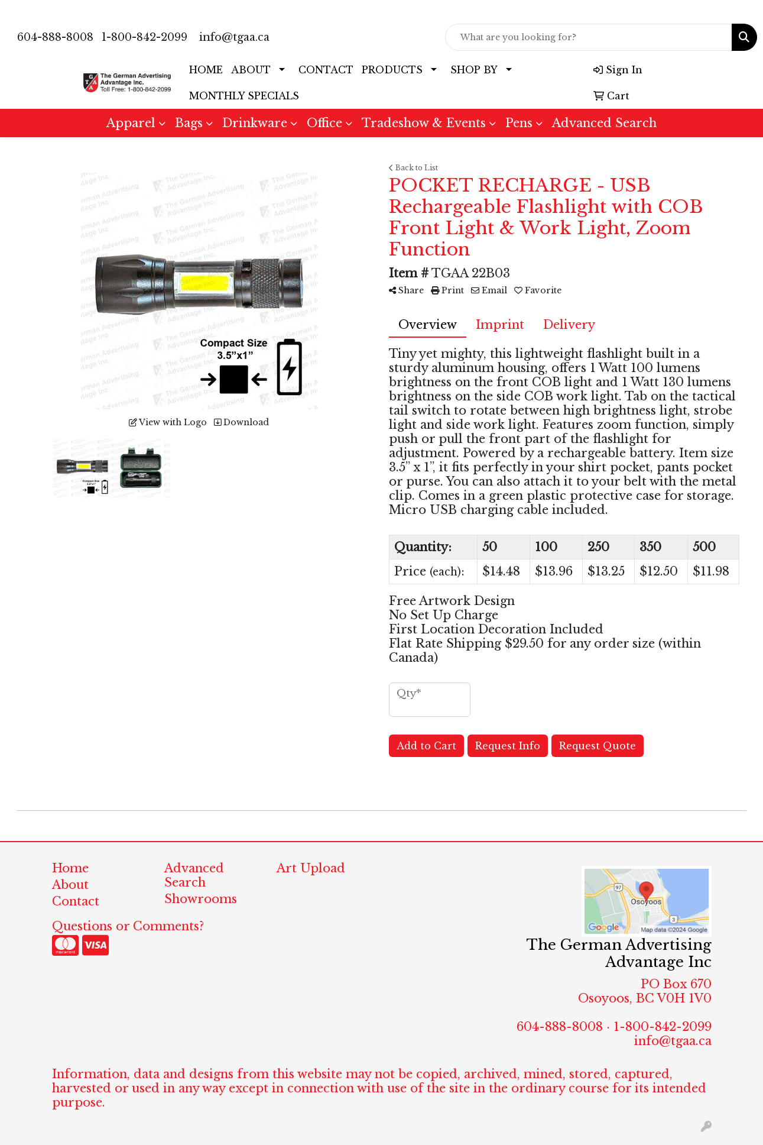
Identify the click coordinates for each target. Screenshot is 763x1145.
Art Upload (311, 868)
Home (70, 868)
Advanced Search (604, 123)
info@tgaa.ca (234, 37)
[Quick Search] (588, 37)
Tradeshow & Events (424, 123)
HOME (206, 70)
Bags (189, 123)
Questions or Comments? (128, 926)
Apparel (130, 123)
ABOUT (251, 70)
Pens (519, 123)
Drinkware (254, 123)
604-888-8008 (55, 37)
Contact (75, 901)
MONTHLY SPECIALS (244, 96)
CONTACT (325, 70)
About (70, 885)
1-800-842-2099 (144, 37)
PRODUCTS (392, 70)
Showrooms (200, 899)
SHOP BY (474, 70)
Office (324, 123)
